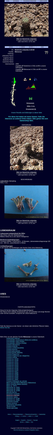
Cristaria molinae (11, 357)
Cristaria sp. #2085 (12, 373)
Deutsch (29, 420)
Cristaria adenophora (13, 344)
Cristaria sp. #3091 (12, 379)
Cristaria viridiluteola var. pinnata (16, 381)
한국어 (21, 422)
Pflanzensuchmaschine (31, 414)
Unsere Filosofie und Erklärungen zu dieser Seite (26, 112)
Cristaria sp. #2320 (12, 376)
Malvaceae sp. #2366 (13, 390)
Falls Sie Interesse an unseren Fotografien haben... (26, 430)
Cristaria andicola (11, 346)
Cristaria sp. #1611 (12, 371)
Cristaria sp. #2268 (12, 375)
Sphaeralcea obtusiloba (13, 405)
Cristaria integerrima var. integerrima (17, 356)
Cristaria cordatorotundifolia (15, 348)
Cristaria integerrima (12, 354)
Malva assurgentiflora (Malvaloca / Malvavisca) (21, 382)
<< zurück (23, 416)
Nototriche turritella (12, 401)
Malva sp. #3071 (11, 386)
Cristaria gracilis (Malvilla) (14, 352)
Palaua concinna (11, 403)
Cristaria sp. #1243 (12, 365)
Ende (36, 416)
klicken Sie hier (5, 327)
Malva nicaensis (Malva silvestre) (16, 384)
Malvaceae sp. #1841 (13, 387)
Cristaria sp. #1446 (12, 370)
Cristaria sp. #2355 (12, 378)
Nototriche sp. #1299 (13, 398)
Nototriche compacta (12, 394)
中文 (32, 422)
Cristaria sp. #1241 (12, 362)
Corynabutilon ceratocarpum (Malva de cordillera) (21, 340)
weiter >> (30, 416)
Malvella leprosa (11, 392)
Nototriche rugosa (12, 397)
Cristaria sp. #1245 (12, 368)
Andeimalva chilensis (13, 338)
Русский (35, 420)
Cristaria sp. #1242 (12, 363)
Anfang (17, 416)
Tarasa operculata (12, 408)
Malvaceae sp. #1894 (13, 389)
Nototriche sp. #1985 (13, 400)
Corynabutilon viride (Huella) (15, 341)
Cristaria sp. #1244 (12, 367)
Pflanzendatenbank (18, 414)
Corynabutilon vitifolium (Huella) (16, 343)
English (17, 420)
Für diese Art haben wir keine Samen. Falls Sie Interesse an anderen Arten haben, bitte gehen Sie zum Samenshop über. (26, 118)
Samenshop (42, 414)
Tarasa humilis (10, 406)
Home (9, 414)
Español (23, 420)
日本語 (27, 422)
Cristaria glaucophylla (13, 351)
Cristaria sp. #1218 (12, 359)
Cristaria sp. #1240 (12, 360)
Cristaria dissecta (11, 349)
